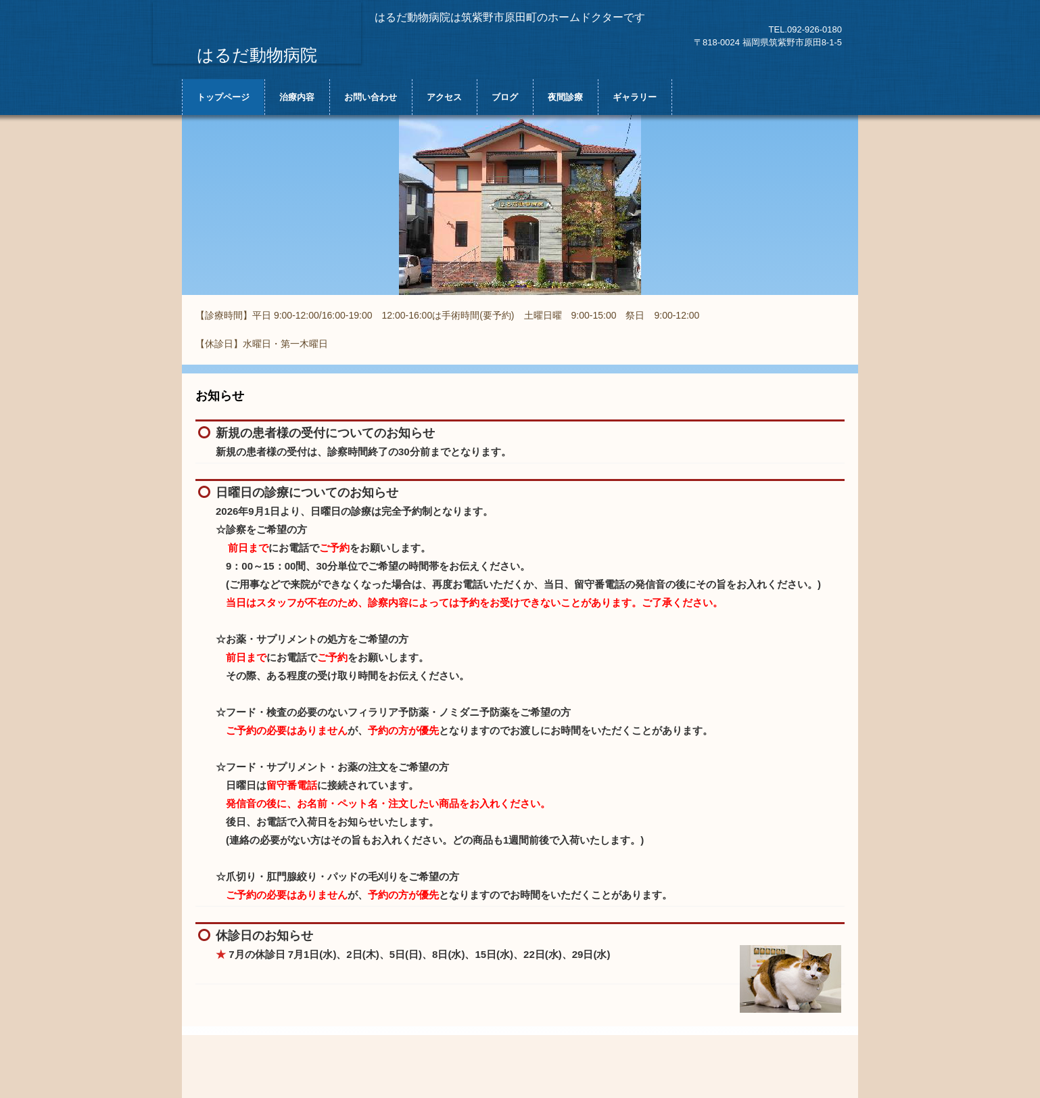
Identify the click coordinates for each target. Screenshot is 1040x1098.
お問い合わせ (370, 97)
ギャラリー (635, 97)
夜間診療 (565, 97)
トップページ (223, 97)
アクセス (444, 97)
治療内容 (296, 97)
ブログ (505, 97)
